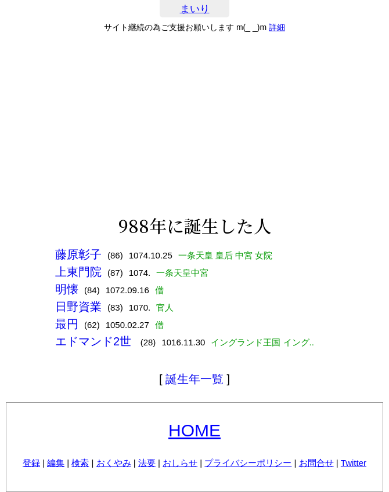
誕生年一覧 (194, 379)
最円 (66, 324)
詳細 (277, 27)
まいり (195, 8)
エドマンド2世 (95, 341)
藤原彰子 (78, 254)
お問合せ (316, 463)
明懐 (66, 289)
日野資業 (78, 306)
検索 (80, 463)
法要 (147, 463)
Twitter (353, 463)
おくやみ (113, 463)
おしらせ (180, 463)
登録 (31, 463)
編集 (55, 463)
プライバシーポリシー (247, 463)
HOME (194, 430)
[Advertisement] (194, 124)
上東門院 (78, 271)
